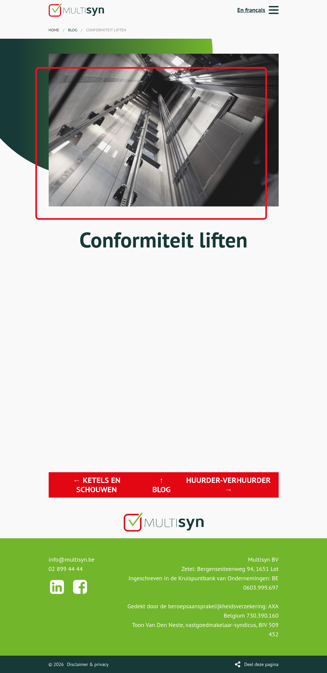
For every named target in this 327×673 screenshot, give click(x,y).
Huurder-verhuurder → (228, 485)
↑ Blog (161, 485)
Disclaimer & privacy (87, 664)
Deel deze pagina (261, 664)
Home (54, 29)
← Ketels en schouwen (96, 485)
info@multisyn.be (72, 559)
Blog (72, 29)
